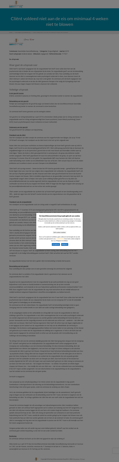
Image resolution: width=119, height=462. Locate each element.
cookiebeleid (59, 239)
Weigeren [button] (64, 244)
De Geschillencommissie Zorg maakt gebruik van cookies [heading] (59, 216)
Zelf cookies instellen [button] (59, 232)
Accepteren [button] (56, 244)
